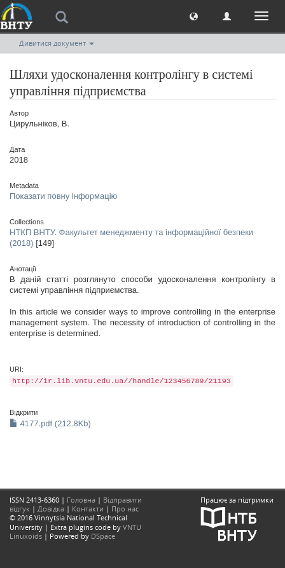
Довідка (51, 508)
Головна (81, 499)
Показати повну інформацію (63, 196)
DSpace (103, 536)
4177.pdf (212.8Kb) (50, 423)
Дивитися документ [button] (56, 43)
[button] (194, 15)
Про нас (125, 508)
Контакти (88, 508)
